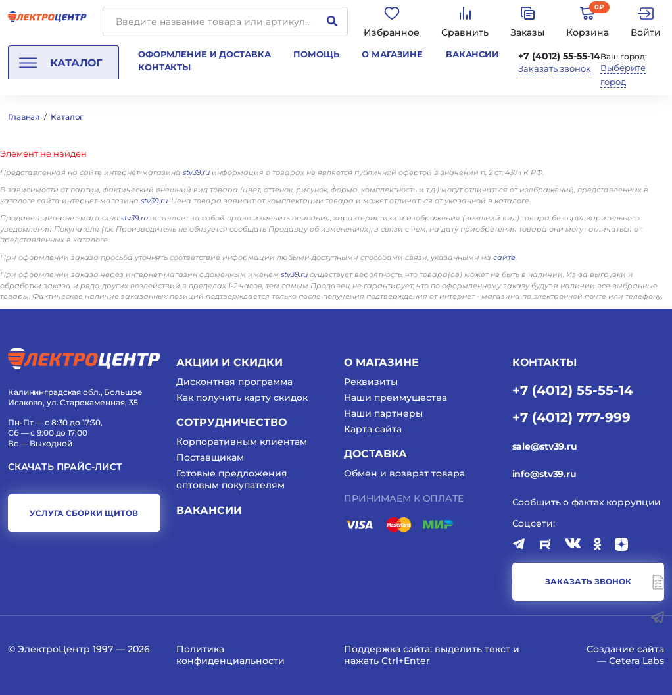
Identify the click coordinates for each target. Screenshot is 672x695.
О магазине (392, 54)
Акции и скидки (229, 362)
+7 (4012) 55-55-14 (559, 56)
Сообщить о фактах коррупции (586, 502)
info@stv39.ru (544, 474)
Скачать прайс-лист (65, 467)
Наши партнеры (383, 413)
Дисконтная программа (234, 382)
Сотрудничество (231, 422)
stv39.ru (196, 172)
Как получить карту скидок (242, 397)
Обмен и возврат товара (404, 473)
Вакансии (472, 54)
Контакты (164, 67)
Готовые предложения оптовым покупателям (231, 479)
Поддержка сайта (387, 649)
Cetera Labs (636, 661)
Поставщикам (210, 457)
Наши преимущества (395, 397)
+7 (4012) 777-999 (571, 416)
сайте (504, 257)
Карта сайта (373, 429)
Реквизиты (371, 382)
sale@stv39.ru (544, 446)
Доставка (375, 454)
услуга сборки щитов (84, 513)
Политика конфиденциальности (230, 655)
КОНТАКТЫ (544, 362)
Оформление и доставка (204, 54)
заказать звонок (588, 581)
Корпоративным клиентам (241, 442)
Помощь (316, 54)
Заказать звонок (554, 69)
